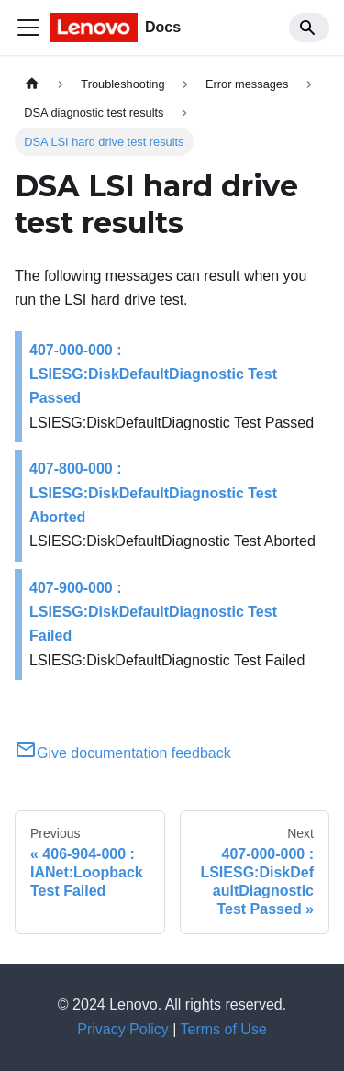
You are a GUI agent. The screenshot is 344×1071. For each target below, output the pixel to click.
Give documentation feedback (123, 753)
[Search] (309, 27)
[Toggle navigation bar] (28, 27)
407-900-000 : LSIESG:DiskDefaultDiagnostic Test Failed (153, 612)
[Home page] (32, 84)
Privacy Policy (123, 1029)
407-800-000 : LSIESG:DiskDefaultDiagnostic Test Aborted (153, 493)
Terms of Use (224, 1029)
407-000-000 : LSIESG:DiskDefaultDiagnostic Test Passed (153, 374)
